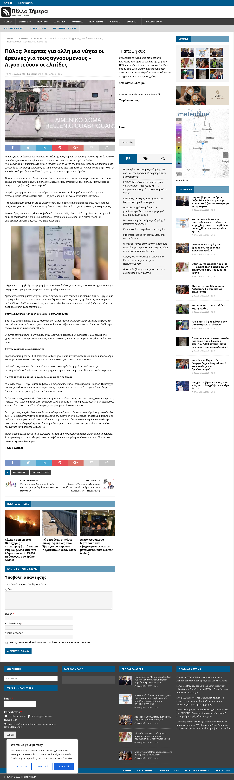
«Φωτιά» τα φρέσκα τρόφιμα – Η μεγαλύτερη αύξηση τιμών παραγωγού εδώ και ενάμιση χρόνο (143, 211)
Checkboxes (13, 712)
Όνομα (9, 613)
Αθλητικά (77, 21)
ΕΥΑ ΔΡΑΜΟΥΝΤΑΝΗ (186, 697)
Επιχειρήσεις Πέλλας (65, 28)
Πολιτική (42, 21)
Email (122, 127)
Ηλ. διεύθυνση (13, 623)
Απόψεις (115, 21)
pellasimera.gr (36, 73)
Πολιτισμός (96, 21)
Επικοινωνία (25, 2)
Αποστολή (127, 142)
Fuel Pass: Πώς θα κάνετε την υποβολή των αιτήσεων (209, 323)
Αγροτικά (59, 21)
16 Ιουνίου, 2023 (17, 73)
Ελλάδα (52, 73)
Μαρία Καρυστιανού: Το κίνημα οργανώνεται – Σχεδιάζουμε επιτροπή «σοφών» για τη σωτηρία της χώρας (200, 701)
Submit (10, 734)
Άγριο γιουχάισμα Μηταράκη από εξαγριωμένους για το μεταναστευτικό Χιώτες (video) (96, 546)
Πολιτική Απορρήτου (197, 770)
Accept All (63, 766)
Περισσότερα (152, 21)
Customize (21, 766)
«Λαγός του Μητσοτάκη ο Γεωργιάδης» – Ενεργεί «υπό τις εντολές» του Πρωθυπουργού (144, 260)
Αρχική (8, 2)
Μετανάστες (20, 472)
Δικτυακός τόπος (14, 632)
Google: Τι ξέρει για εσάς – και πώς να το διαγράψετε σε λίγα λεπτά (210, 385)
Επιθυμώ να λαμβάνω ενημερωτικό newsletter (28, 717)
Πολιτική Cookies (169, 770)
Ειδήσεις (24, 21)
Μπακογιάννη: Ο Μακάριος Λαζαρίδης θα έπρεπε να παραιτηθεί (208, 288)
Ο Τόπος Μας (38, 28)
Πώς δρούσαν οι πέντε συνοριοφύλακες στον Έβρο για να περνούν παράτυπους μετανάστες (59, 544)
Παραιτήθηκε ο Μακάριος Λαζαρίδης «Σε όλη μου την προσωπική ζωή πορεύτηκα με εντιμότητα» (144, 173)
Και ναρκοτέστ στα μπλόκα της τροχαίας (144, 229)
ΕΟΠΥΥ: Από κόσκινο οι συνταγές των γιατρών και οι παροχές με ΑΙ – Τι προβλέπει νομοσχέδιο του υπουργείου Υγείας (210, 225)
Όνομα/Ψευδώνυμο (132, 83)
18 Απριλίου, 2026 (201, 210)
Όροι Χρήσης (144, 770)
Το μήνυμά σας (130, 100)
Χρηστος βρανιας (184, 721)
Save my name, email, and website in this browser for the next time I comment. (50, 642)
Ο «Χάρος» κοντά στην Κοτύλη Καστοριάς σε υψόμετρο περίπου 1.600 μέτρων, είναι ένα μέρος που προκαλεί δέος (145, 247)
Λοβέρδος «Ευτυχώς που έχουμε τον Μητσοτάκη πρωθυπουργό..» (206, 247)
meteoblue (182, 180)
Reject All (43, 766)
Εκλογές (131, 21)
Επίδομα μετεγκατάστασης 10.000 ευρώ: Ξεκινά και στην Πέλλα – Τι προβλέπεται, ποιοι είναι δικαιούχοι (203, 689)
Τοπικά (8, 21)
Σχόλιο (9, 589)
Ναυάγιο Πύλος (40, 472)
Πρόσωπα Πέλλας (14, 28)
